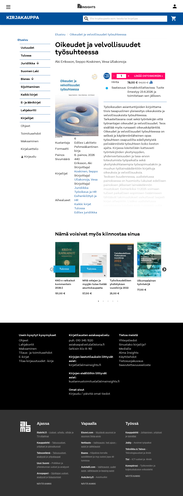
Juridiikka (81, 188)
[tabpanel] (67, 269)
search (86, 18)
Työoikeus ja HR (85, 192)
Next (164, 269)
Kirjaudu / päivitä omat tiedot (89, 393)
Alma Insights (128, 352)
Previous (52, 269)
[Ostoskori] (174, 18)
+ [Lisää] (128, 76)
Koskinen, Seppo (86, 171)
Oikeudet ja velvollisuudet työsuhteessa (98, 34)
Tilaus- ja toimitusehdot (35, 352)
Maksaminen (28, 348)
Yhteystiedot (128, 340)
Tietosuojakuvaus (131, 361)
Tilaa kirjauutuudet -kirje (36, 361)
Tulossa (79, 208)
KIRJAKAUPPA (22, 18)
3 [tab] (108, 301)
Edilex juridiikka (85, 212)
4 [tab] (112, 301)
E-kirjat (24, 357)
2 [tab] (103, 301)
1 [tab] (98, 301)
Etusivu (60, 34)
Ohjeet (23, 340)
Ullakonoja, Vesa (85, 179)
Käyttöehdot (127, 357)
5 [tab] (117, 301)
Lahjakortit (26, 344)
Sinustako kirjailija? (132, 344)
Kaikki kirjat (82, 204)
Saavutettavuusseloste (135, 365)
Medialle (125, 348)
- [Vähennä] (114, 76)
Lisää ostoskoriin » (148, 76)
